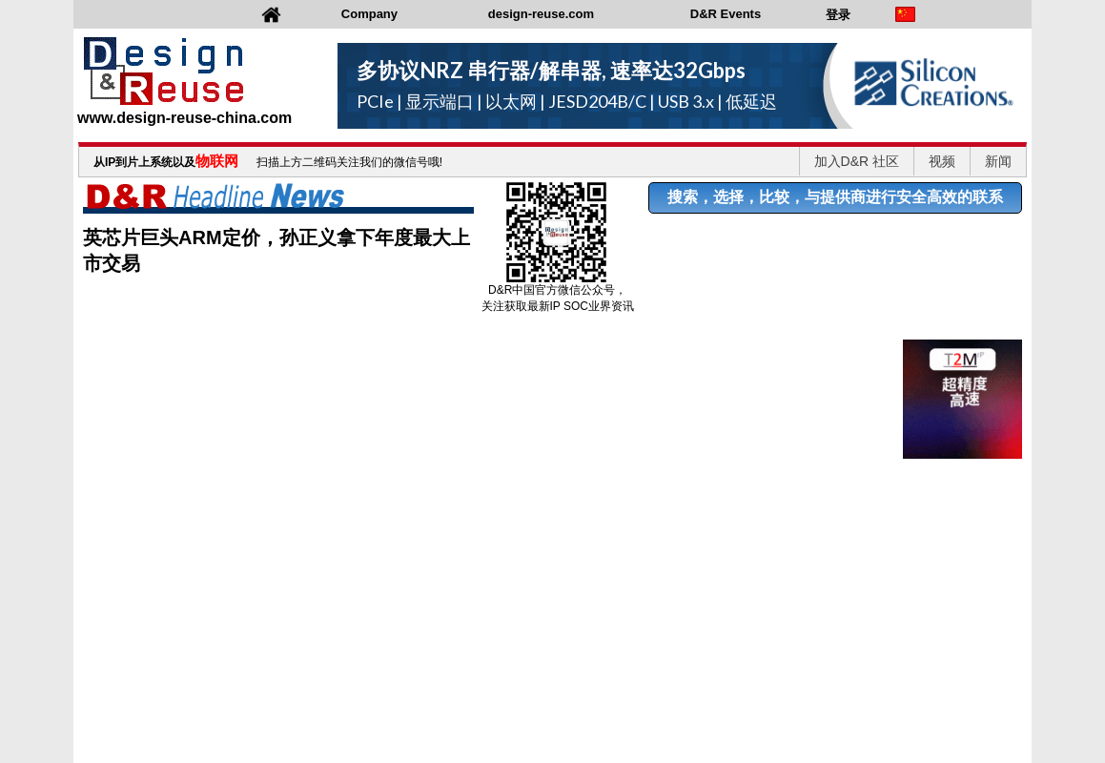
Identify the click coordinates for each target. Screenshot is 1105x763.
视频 (942, 161)
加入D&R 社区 (856, 161)
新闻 (998, 161)
